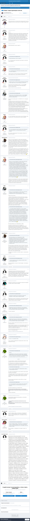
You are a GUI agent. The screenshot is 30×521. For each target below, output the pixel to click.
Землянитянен (18, 305)
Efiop (4, 269)
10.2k (5, 85)
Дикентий (4, 280)
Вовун (4, 334)
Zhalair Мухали (4, 137)
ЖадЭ (4, 43)
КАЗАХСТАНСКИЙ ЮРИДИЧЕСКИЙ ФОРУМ (10, 5)
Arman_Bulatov (4, 419)
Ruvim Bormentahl (4, 31)
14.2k (5, 341)
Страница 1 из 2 (10, 16)
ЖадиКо (17, 56)
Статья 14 (9, 33)
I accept (27, 519)
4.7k (5, 144)
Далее (4, 16)
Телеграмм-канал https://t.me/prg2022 (15, 7)
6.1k (4, 192)
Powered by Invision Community (15, 516)
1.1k (4, 426)
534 (4, 298)
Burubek (17, 93)
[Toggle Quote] (9, 56)
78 (4, 287)
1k (4, 50)
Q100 (4, 91)
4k (4, 355)
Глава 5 (25, 84)
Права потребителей (10, 13)
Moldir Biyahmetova (8, 12)
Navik (5, 348)
